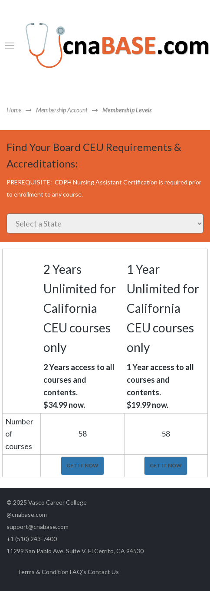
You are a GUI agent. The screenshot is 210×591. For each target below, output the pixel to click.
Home (14, 110)
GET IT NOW (82, 465)
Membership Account (62, 110)
